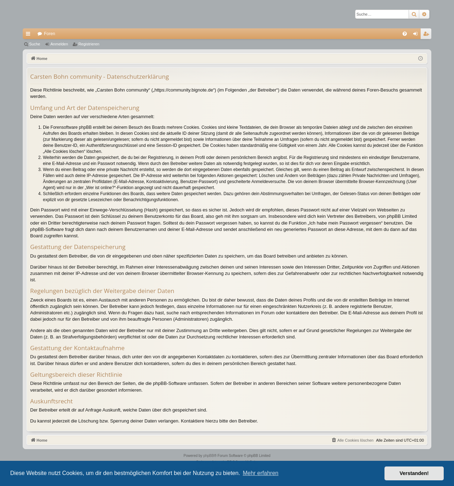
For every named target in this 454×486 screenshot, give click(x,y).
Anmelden (59, 44)
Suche (34, 44)
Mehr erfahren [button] (260, 473)
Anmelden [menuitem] (417, 35)
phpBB (208, 456)
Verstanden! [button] (414, 473)
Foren (49, 33)
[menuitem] (404, 33)
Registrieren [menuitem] (427, 35)
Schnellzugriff (29, 35)
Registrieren (88, 44)
